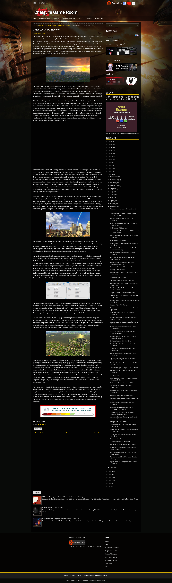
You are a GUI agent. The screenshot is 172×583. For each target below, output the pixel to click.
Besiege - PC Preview (117, 270)
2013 (109, 474)
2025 (110, 144)
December (114, 177)
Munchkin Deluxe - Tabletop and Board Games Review (123, 418)
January (113, 467)
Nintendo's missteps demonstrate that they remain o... (123, 448)
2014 (110, 471)
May (111, 198)
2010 (110, 483)
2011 (109, 480)
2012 (109, 477)
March (112, 204)
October (113, 183)
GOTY (80, 18)
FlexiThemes (76, 580)
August (112, 189)
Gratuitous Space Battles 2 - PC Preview (123, 267)
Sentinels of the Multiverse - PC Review (123, 383)
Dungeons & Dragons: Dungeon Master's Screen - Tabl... (123, 318)
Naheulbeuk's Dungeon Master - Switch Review (60, 519)
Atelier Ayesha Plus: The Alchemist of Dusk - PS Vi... (123, 354)
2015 (109, 174)
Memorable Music (111, 560)
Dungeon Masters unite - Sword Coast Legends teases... (123, 337)
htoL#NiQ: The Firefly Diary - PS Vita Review (122, 253)
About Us (43, 2)
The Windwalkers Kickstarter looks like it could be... (124, 364)
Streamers (89, 18)
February (113, 207)
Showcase (108, 563)
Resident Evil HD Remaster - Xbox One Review (123, 345)
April (112, 201)
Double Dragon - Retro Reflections (121, 395)
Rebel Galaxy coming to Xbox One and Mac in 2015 (123, 453)
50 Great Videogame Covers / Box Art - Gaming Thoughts (63, 497)
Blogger (105, 575)
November (114, 180)
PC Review (69, 25)
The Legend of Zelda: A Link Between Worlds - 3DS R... (123, 359)
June (112, 195)
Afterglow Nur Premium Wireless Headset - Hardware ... (121, 408)
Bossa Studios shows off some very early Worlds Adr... (124, 273)
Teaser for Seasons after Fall (120, 442)
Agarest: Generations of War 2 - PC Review (122, 219)
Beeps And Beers (111, 551)
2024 (110, 148)
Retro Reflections (111, 557)
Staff (106, 544)
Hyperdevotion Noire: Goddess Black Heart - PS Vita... (123, 215)
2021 (109, 156)
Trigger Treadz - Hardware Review (122, 293)
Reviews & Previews (44, 18)
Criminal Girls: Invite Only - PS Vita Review (122, 404)
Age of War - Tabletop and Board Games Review (123, 463)
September (114, 186)
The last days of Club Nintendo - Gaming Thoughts (123, 458)
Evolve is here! (115, 375)
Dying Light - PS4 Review (118, 422)
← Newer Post (38, 433)
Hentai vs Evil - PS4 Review (52, 508)
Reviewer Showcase (70, 17)
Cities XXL (43, 25)
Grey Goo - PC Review (117, 439)
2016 (110, 171)
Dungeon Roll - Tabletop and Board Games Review (124, 301)
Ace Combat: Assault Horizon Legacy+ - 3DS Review (123, 258)
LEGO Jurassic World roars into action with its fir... (123, 426)
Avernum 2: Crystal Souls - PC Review (123, 445)
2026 (110, 142)
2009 (110, 486)
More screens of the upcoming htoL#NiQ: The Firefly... (124, 323)
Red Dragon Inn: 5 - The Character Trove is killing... (124, 236)
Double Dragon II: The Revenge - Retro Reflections (123, 328)
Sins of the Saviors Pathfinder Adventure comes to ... (124, 224)
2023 (110, 151)
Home (34, 3)
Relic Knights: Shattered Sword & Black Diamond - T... (123, 379)
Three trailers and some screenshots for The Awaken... (124, 296)
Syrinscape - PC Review (118, 240)
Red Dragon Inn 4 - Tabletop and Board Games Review (123, 289)
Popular (37, 492)
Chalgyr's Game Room (84, 575)
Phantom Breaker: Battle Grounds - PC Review (123, 371)
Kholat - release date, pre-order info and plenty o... (124, 309)
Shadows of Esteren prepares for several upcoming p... (124, 399)
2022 (110, 154)
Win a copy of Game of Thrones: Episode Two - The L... (124, 430)
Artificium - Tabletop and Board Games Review (123, 435)
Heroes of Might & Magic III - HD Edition (124, 368)
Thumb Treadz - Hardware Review (122, 280)
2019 (110, 162)
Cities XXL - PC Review (46, 29)
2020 (110, 159)
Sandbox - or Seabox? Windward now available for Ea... (123, 349)
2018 (110, 165)
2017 (110, 168)
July (111, 192)
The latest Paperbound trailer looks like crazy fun (123, 387)
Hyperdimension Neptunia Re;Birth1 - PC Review (124, 391)
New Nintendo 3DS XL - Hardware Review (122, 313)
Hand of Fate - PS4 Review (119, 305)
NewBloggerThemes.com (98, 580)
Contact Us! (99, 18)
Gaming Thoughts (111, 554)
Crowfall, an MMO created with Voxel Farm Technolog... (123, 249)
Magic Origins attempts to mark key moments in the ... (122, 263)
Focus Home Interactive (55, 25)
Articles (58, 17)
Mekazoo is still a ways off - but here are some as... (124, 284)
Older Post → (98, 433)
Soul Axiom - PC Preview (118, 228)
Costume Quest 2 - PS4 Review (120, 341)
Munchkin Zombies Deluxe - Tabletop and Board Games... (124, 232)
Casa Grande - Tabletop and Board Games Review (124, 244)
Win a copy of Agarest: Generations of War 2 (123, 210)
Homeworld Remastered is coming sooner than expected (122, 413)
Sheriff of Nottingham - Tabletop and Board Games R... (122, 332)
